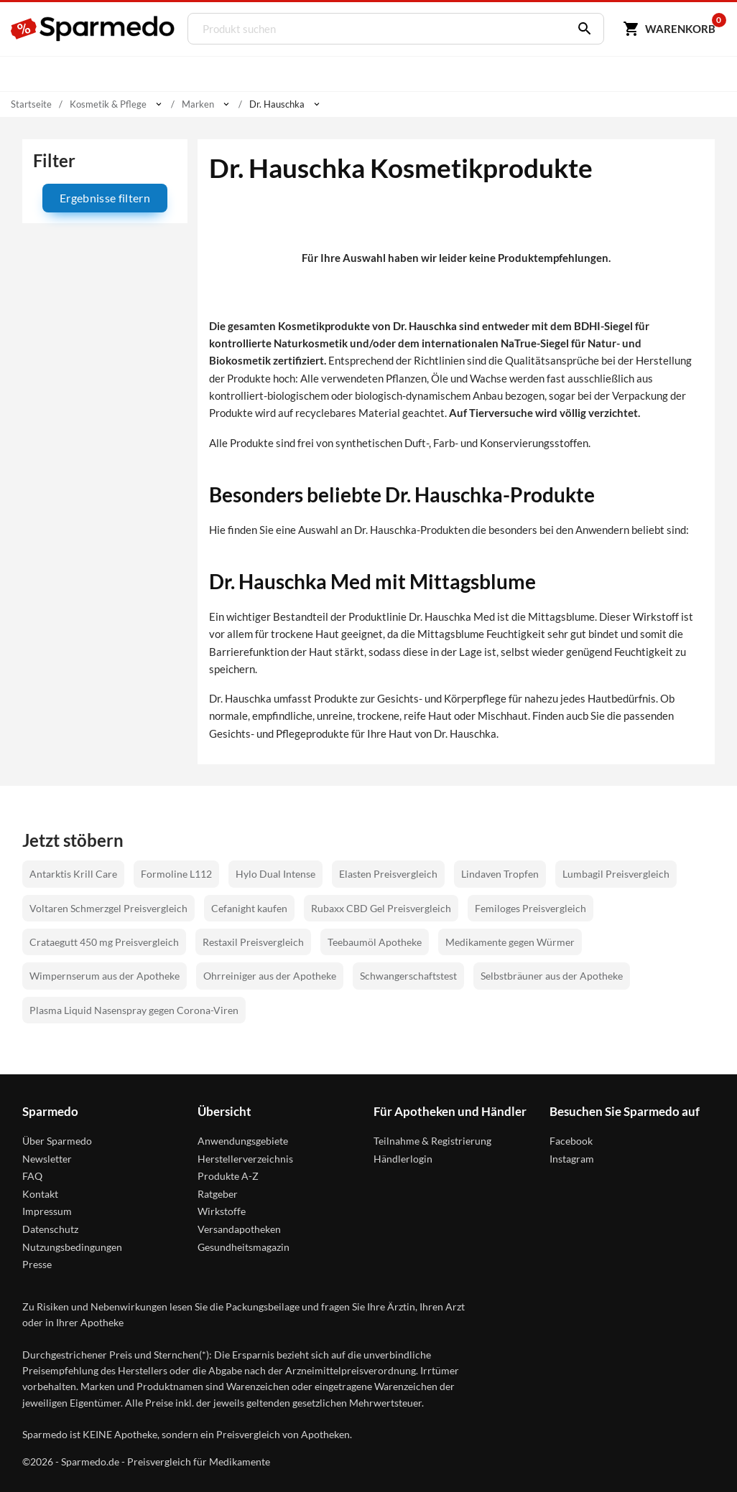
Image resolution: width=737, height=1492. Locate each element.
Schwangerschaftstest (408, 976)
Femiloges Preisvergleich (530, 908)
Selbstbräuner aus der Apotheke (552, 976)
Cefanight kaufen (249, 908)
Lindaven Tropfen (500, 874)
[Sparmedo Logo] (93, 28)
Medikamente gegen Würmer (510, 942)
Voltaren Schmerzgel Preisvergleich (108, 908)
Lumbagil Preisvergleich (615, 874)
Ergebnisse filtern (105, 198)
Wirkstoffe (222, 1211)
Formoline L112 (176, 874)
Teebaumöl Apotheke (375, 942)
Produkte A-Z (228, 1176)
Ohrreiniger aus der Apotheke (269, 976)
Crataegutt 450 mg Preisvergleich (104, 942)
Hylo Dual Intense (275, 874)
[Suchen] (579, 28)
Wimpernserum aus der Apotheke (104, 976)
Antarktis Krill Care (73, 874)
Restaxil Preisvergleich (253, 942)
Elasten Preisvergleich (388, 874)
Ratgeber (218, 1194)
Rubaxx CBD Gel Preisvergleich (381, 908)
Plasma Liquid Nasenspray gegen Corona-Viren (133, 1010)
